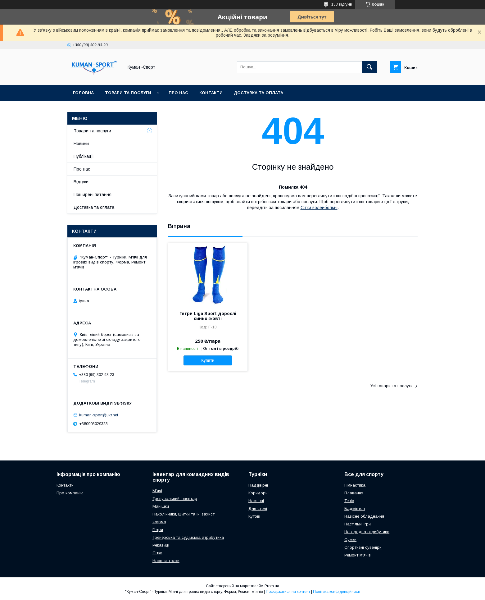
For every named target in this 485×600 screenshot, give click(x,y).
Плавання (353, 493)
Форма (159, 522)
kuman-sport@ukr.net (98, 415)
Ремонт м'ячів (357, 555)
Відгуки (81, 181)
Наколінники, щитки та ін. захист (183, 514)
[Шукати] (369, 67)
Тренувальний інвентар (174, 498)
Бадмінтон (354, 508)
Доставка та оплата (258, 92)
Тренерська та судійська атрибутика (188, 537)
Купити (207, 360)
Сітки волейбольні (319, 207)
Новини (81, 143)
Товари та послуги (128, 92)
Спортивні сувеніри (363, 547)
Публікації (84, 156)
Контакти (211, 92)
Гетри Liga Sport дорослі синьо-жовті (207, 316)
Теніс (349, 500)
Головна (83, 92)
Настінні (256, 500)
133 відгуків (341, 4)
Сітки (157, 553)
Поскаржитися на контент (288, 591)
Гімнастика (354, 485)
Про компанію (70, 493)
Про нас (178, 92)
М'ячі (157, 490)
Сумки (350, 539)
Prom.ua (272, 586)
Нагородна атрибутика (366, 531)
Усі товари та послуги (391, 385)
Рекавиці (160, 545)
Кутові (254, 516)
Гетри (157, 529)
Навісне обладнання (364, 516)
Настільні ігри (357, 524)
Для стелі (257, 508)
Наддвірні (258, 485)
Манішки (160, 506)
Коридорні (258, 493)
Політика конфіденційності (336, 591)
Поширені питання (92, 194)
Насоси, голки (165, 560)
